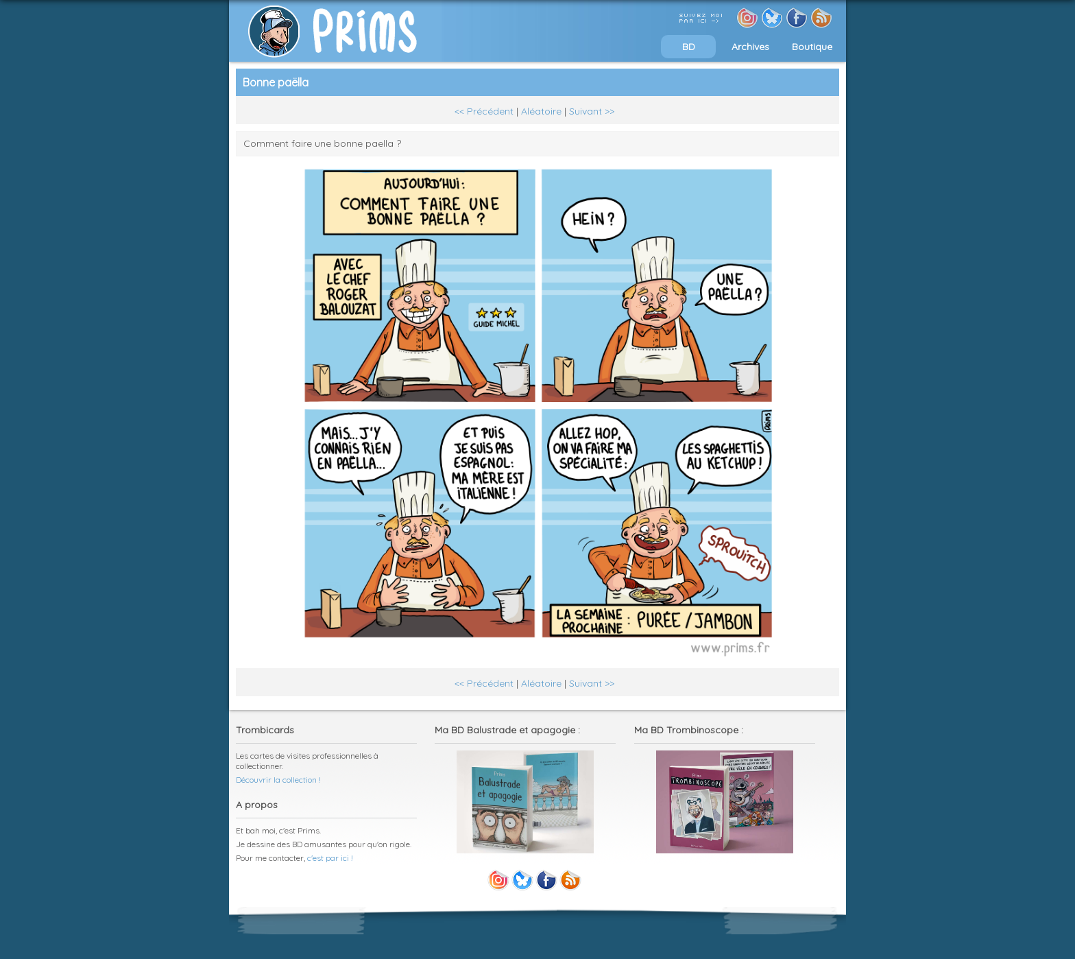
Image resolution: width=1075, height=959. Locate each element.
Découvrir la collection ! (278, 779)
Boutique (812, 46)
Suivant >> (591, 111)
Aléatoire (541, 111)
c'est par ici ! (330, 858)
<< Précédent (484, 111)
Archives (750, 46)
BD (688, 46)
